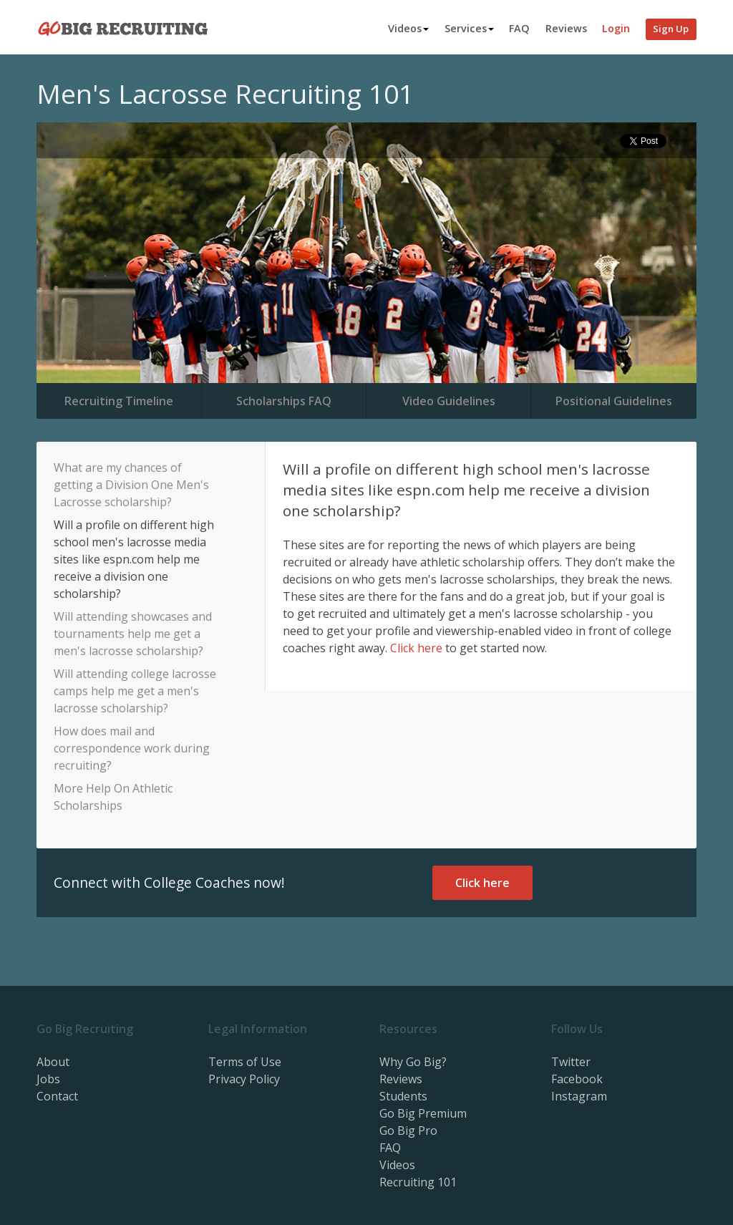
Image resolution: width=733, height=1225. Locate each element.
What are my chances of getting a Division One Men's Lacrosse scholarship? (131, 485)
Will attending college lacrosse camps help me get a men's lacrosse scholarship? (135, 691)
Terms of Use (244, 1062)
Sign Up (671, 28)
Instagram (579, 1096)
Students (403, 1096)
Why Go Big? (413, 1062)
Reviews (566, 28)
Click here (416, 648)
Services (469, 28)
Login (616, 28)
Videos (408, 28)
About (53, 1062)
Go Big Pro (408, 1130)
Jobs (48, 1079)
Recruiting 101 (418, 1182)
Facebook (577, 1079)
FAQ (519, 28)
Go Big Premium (423, 1113)
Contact (57, 1096)
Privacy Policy (244, 1079)
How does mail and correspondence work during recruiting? (132, 748)
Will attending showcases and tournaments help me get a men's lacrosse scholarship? (133, 634)
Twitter (571, 1062)
